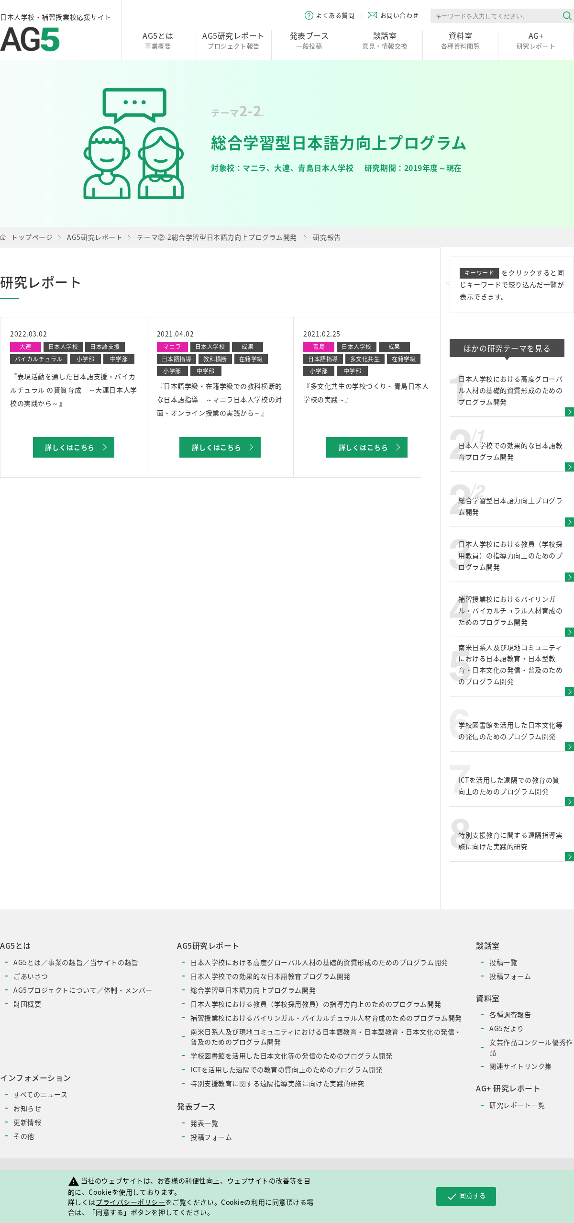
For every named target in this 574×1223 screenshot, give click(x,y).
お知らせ (27, 1108)
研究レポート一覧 (517, 1105)
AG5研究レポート (94, 237)
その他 (23, 1136)
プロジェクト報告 (233, 40)
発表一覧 (204, 1123)
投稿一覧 (503, 962)
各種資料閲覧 (460, 40)
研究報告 (327, 237)
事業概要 (158, 40)
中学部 (119, 359)
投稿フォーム (211, 1137)
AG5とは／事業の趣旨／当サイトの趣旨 (76, 962)
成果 (248, 346)
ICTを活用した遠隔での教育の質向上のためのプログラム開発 (286, 1069)
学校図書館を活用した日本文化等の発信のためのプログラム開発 (291, 1055)
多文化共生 (365, 359)
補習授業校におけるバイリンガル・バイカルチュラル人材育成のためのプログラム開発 (326, 1017)
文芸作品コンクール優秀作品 (531, 1047)
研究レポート (536, 40)
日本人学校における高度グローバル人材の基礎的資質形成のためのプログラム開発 (319, 962)
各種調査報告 (510, 1014)
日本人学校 (63, 346)
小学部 (85, 359)
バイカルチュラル (39, 359)
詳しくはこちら (70, 447)
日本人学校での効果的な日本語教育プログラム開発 (270, 976)
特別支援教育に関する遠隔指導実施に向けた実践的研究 (277, 1083)
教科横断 (215, 359)
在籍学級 (251, 359)
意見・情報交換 (384, 40)
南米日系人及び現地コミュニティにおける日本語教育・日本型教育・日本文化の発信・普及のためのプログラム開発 (326, 1036)
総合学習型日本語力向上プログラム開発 (253, 990)
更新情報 (27, 1122)
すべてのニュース (40, 1094)
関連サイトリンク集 (520, 1066)
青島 (319, 346)
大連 (26, 346)
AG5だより (506, 1028)
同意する (466, 1196)
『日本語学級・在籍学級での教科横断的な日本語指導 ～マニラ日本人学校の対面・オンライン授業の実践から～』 (219, 399)
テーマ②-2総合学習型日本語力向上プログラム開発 (217, 237)
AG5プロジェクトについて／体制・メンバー (83, 990)
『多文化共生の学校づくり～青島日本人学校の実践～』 (366, 392)
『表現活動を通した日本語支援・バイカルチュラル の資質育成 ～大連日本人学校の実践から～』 (73, 389)
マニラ (172, 346)
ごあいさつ (30, 976)
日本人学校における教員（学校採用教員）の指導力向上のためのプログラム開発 (315, 1004)
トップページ (32, 237)
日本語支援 (105, 346)
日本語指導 (176, 359)
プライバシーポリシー (131, 1202)
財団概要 (27, 1004)
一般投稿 (309, 40)
